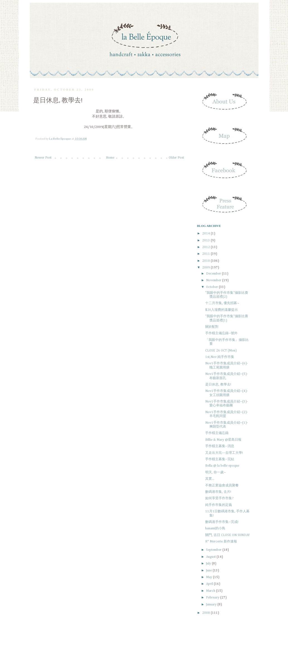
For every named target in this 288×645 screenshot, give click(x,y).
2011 (206, 254)
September (214, 550)
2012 (206, 247)
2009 (206, 267)
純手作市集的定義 (218, 505)
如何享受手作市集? (219, 498)
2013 (206, 240)
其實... (209, 479)
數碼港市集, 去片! (218, 492)
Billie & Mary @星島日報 (223, 440)
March (211, 591)
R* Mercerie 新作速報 (221, 541)
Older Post (176, 157)
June (209, 570)
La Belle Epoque (60, 138)
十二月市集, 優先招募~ (222, 303)
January (211, 604)
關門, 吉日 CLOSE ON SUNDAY (227, 535)
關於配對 (212, 327)
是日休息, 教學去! (218, 384)
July (209, 563)
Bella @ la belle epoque (222, 465)
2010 (206, 261)
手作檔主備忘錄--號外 (221, 333)
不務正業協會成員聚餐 (222, 485)
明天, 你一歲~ (215, 472)
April (210, 584)
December (214, 273)
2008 (206, 613)
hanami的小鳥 (215, 528)
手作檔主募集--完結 (219, 459)
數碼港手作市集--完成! (221, 522)
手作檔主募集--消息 (219, 446)
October (212, 287)
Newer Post (43, 157)
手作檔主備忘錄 (217, 433)
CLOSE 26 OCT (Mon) (221, 350)
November (214, 280)
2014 (206, 233)
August (211, 557)
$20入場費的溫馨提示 (221, 310)
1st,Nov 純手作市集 (219, 357)
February (213, 597)
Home (110, 157)
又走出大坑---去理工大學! (224, 453)
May (209, 577)
